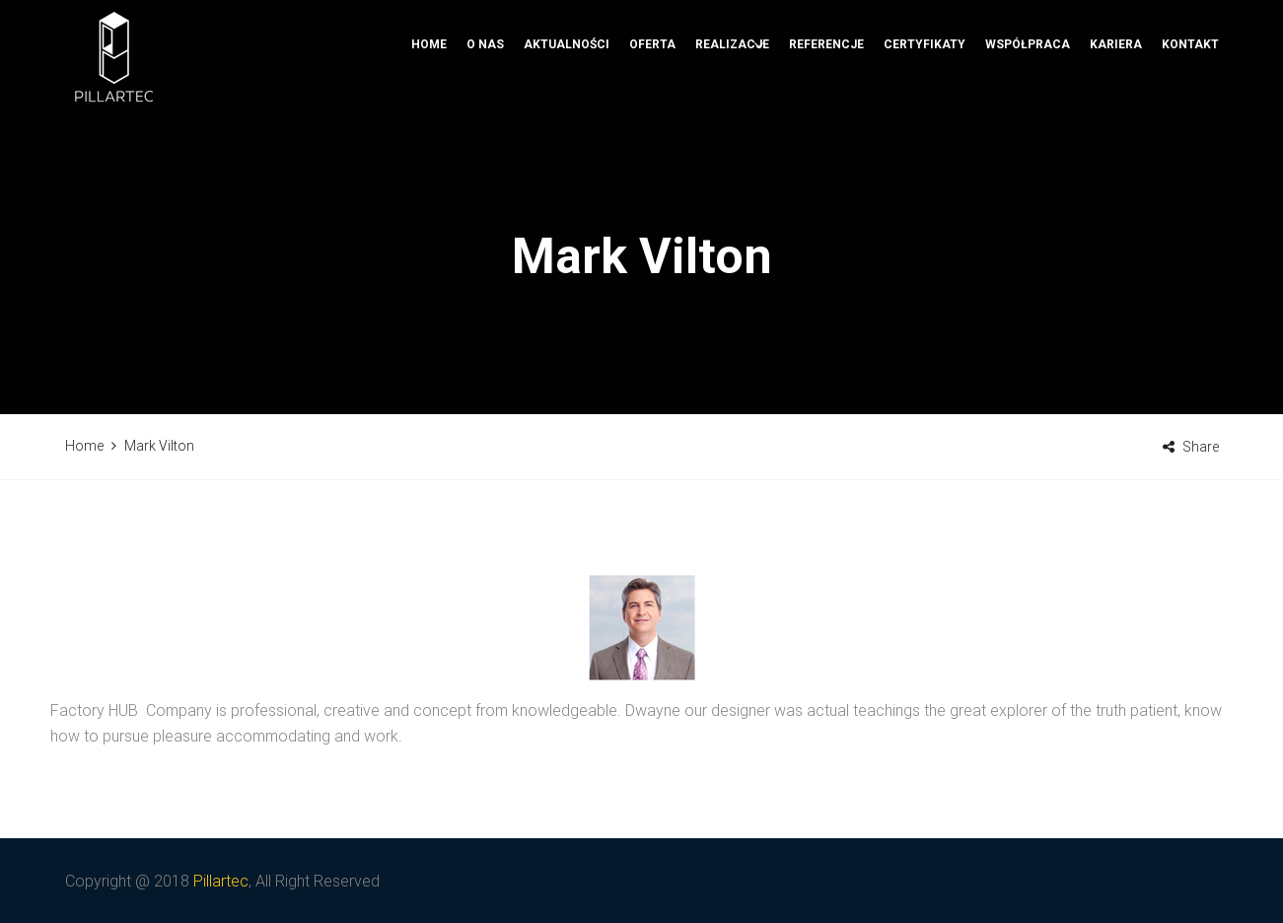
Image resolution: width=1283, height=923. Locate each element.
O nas (485, 113)
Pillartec (221, 881)
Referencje (826, 113)
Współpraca (1027, 113)
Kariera (1116, 113)
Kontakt (1190, 113)
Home (429, 113)
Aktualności (566, 113)
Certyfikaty (924, 113)
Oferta (652, 113)
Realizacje (732, 113)
